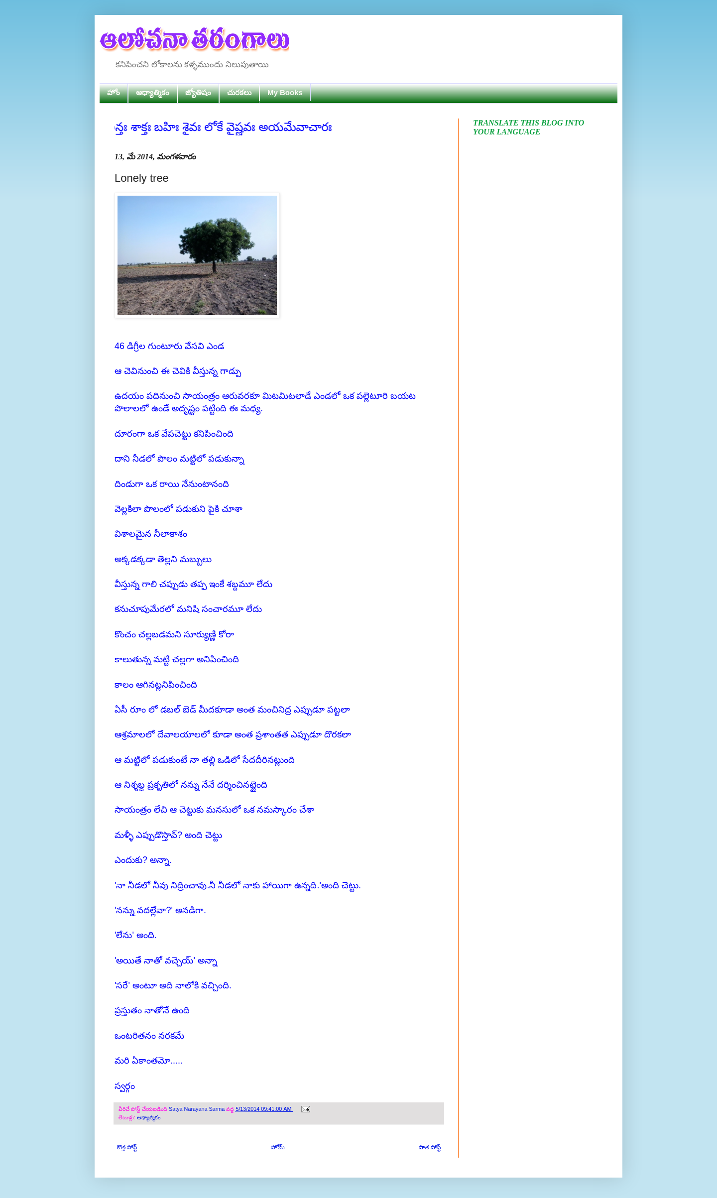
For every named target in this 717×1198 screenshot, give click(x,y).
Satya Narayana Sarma (197, 1109)
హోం (113, 92)
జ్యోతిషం (198, 92)
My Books (285, 92)
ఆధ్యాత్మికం (152, 92)
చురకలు (239, 92)
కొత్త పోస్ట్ (127, 1147)
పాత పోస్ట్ (430, 1147)
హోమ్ (278, 1147)
